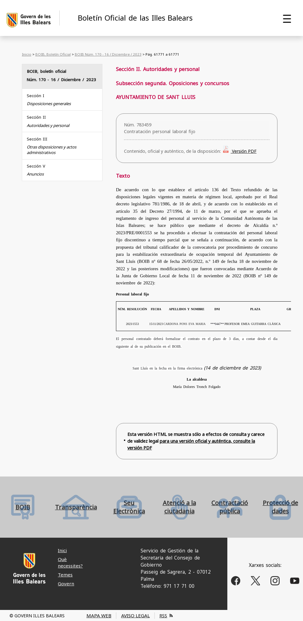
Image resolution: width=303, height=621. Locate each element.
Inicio (26, 54)
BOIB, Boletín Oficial (53, 54)
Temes (65, 575)
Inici (62, 550)
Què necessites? (70, 562)
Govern (66, 583)
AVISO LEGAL (135, 615)
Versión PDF (244, 151)
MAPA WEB (98, 615)
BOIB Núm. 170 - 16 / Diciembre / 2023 (108, 54)
